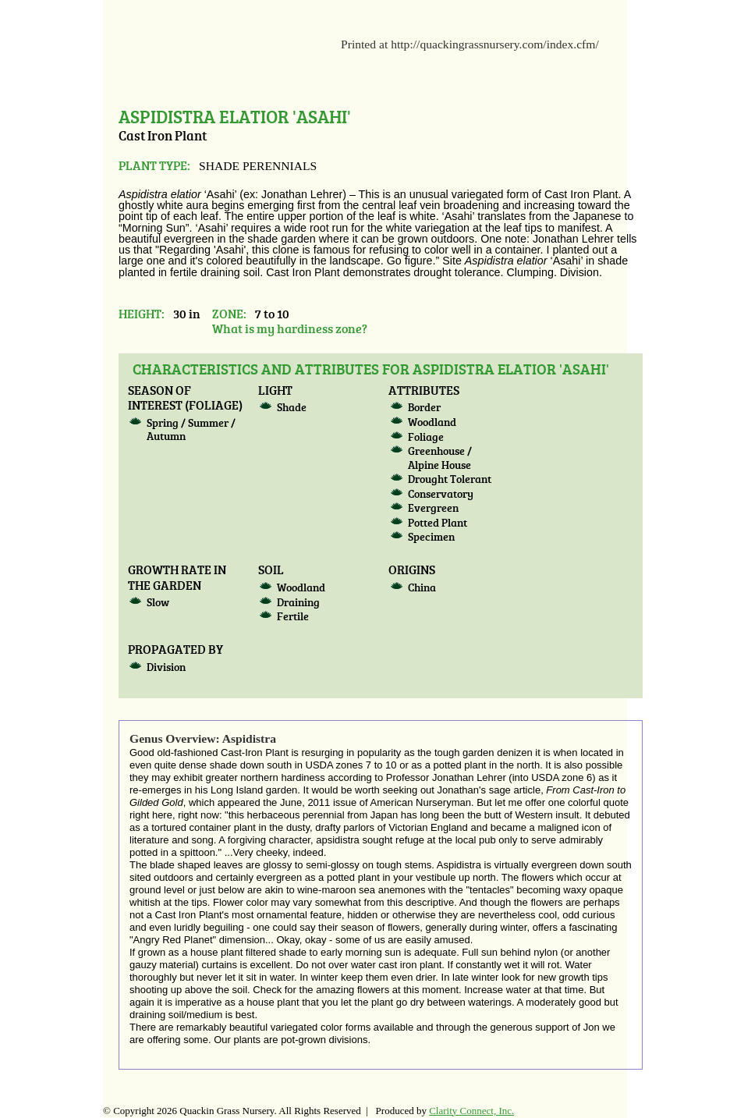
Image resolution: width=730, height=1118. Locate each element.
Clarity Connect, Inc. (471, 1110)
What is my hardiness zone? (289, 328)
